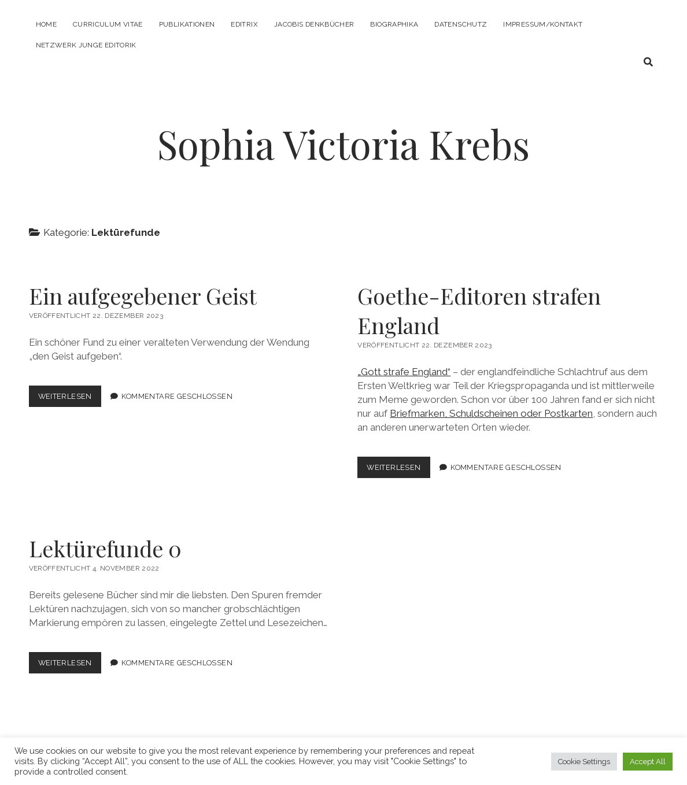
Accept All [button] (648, 761)
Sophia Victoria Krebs (343, 143)
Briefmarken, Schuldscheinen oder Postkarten (491, 413)
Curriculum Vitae (108, 24)
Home (46, 24)
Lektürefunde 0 (105, 548)
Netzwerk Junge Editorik (86, 45)
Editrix (244, 24)
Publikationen (187, 24)
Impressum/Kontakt (542, 24)
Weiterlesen (69, 398)
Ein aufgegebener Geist (143, 295)
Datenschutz (460, 24)
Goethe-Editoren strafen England (479, 310)
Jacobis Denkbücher (314, 24)
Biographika (394, 24)
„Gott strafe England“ (403, 371)
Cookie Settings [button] (584, 761)
